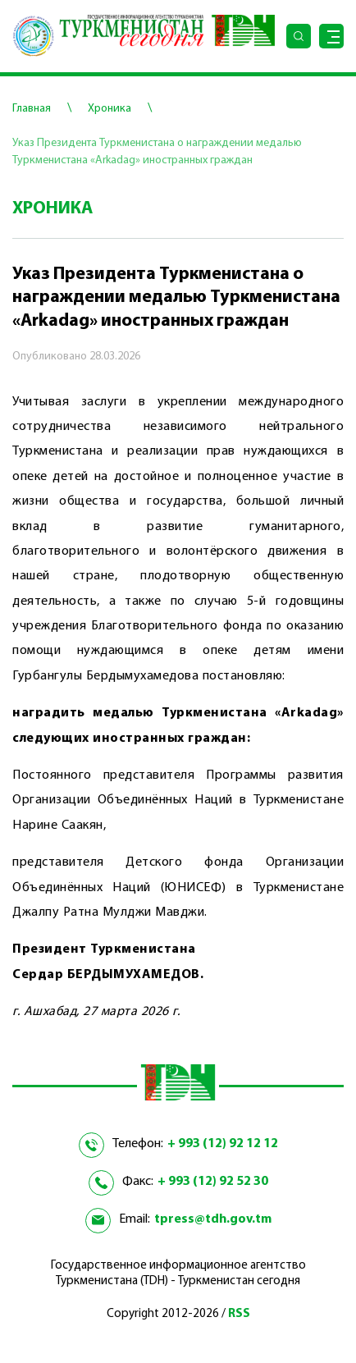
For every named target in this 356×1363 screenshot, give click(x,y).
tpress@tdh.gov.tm (213, 1219)
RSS (239, 1314)
